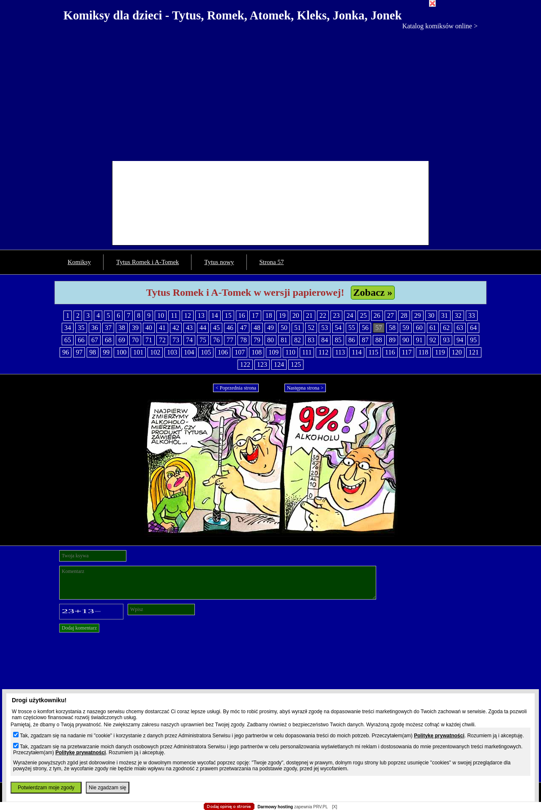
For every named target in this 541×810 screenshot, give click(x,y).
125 (296, 364)
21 (309, 315)
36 (94, 327)
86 (351, 340)
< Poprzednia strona (236, 388)
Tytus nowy (219, 262)
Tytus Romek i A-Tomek (147, 262)
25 (363, 315)
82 (297, 340)
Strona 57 (272, 262)
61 (432, 327)
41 (162, 327)
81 (284, 340)
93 (446, 340)
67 (94, 340)
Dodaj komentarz (79, 628)
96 (65, 352)
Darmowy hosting (275, 807)
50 (284, 327)
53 (324, 327)
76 (216, 340)
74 (189, 340)
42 (175, 327)
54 (338, 327)
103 (172, 352)
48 (257, 327)
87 (365, 340)
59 (405, 327)
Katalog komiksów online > (440, 26)
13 (201, 315)
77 (230, 340)
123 (262, 364)
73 (175, 340)
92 (432, 340)
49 (270, 327)
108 (256, 352)
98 (92, 352)
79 (257, 340)
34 (67, 327)
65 (67, 340)
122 (245, 364)
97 (79, 352)
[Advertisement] (270, 93)
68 (108, 340)
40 (148, 327)
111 (307, 352)
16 (241, 315)
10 (160, 315)
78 (243, 340)
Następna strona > (305, 388)
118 (423, 352)
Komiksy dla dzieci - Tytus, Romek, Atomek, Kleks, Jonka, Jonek (232, 15)
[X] (334, 807)
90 (405, 340)
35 (81, 327)
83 (311, 340)
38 (121, 327)
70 (135, 340)
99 (106, 352)
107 (240, 352)
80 (270, 340)
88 (378, 340)
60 (419, 327)
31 (444, 315)
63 (459, 327)
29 (417, 315)
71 (148, 340)
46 (230, 327)
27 (390, 315)
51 (297, 327)
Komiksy (79, 262)
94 (459, 340)
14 (214, 315)
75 (202, 340)
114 (356, 352)
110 (290, 352)
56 (365, 327)
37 (108, 327)
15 (228, 315)
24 (350, 315)
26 (377, 315)
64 (473, 327)
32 (458, 315)
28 (404, 315)
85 (338, 340)
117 (407, 352)
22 (323, 315)
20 (295, 315)
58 (392, 327)
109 (273, 352)
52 (311, 327)
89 (392, 340)
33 (471, 315)
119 (440, 352)
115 (373, 352)
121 (474, 352)
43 (189, 327)
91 (419, 340)
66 (81, 340)
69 (121, 340)
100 (121, 352)
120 (457, 352)
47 (243, 327)
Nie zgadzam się (107, 788)
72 (162, 340)
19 (282, 315)
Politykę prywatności (439, 736)
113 (340, 352)
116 (390, 352)
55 (351, 327)
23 (336, 315)
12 (187, 315)
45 (216, 327)
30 (431, 315)
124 (279, 364)
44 (202, 327)
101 (138, 352)
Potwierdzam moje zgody (46, 788)
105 (206, 352)
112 (323, 352)
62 (446, 327)
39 (135, 327)
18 (268, 315)
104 (189, 352)
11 (174, 315)
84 (324, 340)
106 (223, 352)
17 (255, 315)
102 (155, 352)
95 (473, 340)
